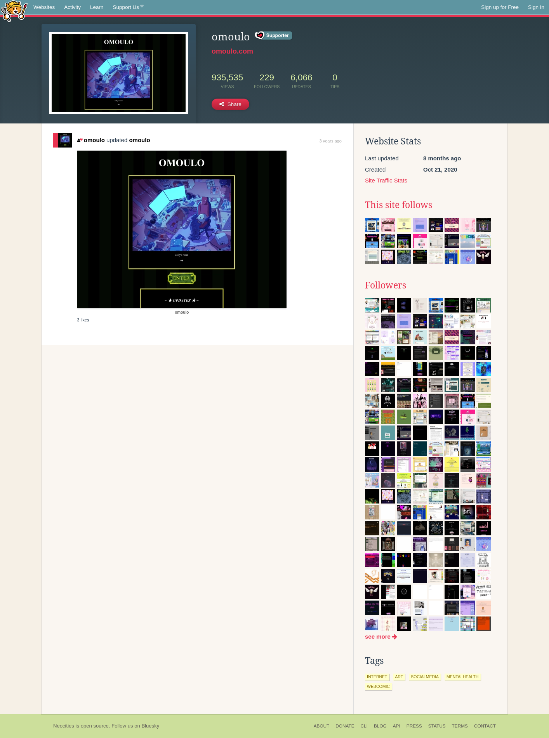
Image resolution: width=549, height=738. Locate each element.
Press (414, 726)
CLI (364, 726)
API (396, 726)
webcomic (378, 686)
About (322, 726)
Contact (485, 726)
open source (95, 726)
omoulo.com (232, 51)
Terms (460, 726)
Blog (380, 726)
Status (437, 726)
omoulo (91, 140)
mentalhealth (462, 676)
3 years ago (331, 141)
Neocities (63, 726)
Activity (72, 7)
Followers (385, 285)
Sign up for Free (500, 7)
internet (377, 676)
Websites (44, 7)
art (399, 676)
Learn (97, 7)
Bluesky (150, 726)
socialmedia (425, 676)
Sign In (536, 7)
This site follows (398, 205)
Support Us (128, 7)
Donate (344, 726)
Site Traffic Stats (386, 180)
